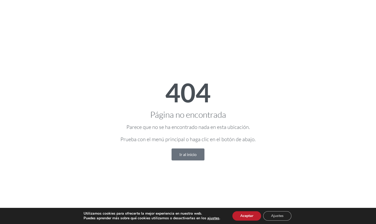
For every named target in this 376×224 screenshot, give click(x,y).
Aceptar (246, 215)
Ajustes (277, 215)
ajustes (213, 218)
